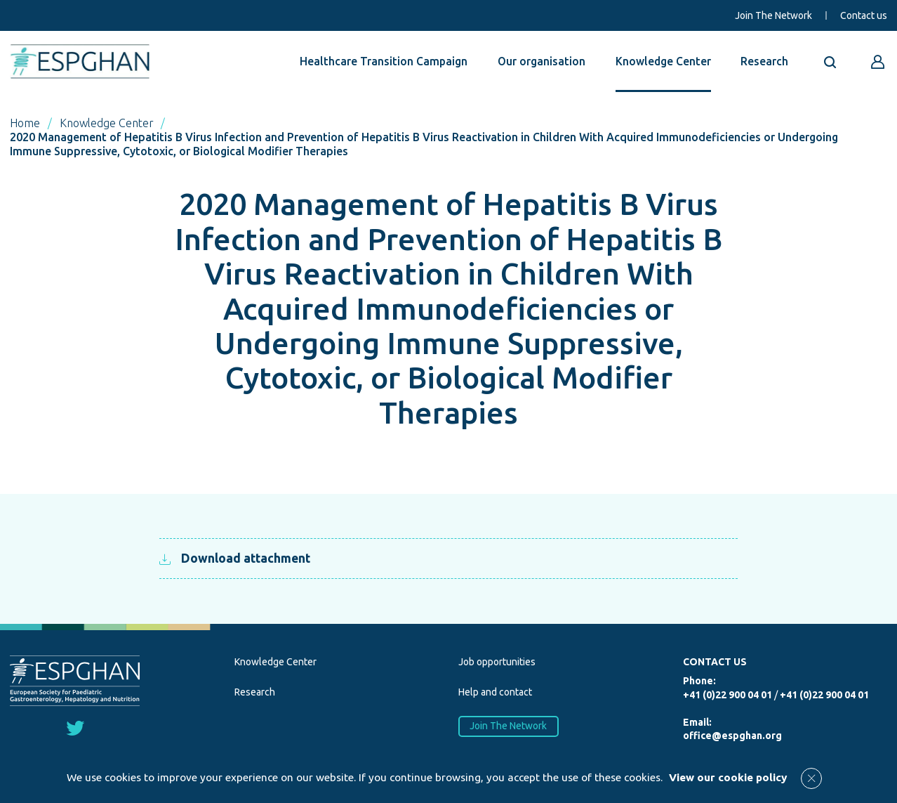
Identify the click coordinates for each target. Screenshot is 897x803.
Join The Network (773, 15)
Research (764, 61)
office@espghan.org (732, 735)
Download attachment (234, 558)
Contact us (863, 15)
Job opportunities (497, 661)
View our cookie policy (728, 777)
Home (25, 123)
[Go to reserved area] (878, 62)
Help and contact (495, 692)
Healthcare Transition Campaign (383, 61)
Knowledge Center (663, 61)
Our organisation (541, 61)
